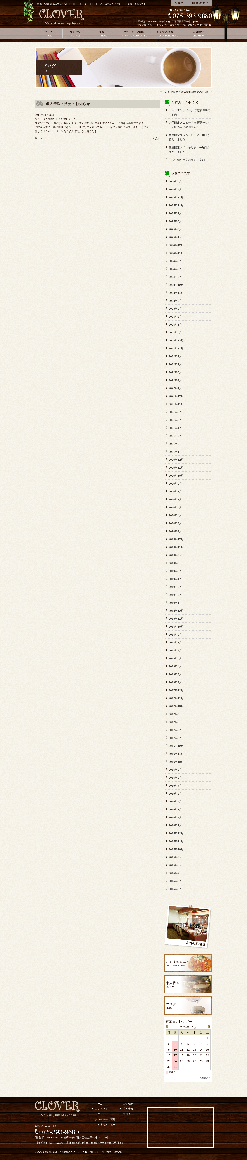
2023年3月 (175, 324)
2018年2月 (175, 682)
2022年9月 (175, 356)
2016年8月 (175, 777)
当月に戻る (205, 1078)
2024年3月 (175, 276)
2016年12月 (176, 745)
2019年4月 (175, 578)
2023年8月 (175, 308)
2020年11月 (176, 467)
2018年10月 (176, 626)
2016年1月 (175, 825)
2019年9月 (175, 555)
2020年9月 (175, 483)
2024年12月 (176, 245)
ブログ (179, 3)
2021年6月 (175, 419)
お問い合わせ (199, 3)
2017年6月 (175, 729)
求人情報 (128, 1108)
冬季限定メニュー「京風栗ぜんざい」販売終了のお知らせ (189, 125)
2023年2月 (175, 332)
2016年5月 (175, 801)
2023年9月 (175, 300)
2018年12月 (176, 610)
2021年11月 (176, 404)
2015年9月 (175, 857)
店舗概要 (198, 33)
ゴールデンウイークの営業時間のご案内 (189, 112)
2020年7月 (175, 499)
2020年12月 (176, 459)
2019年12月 (176, 539)
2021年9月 (175, 412)
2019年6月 (175, 571)
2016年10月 (176, 761)
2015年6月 (175, 881)
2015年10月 (176, 849)
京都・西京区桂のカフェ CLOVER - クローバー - (77, 1152)
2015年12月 (176, 833)
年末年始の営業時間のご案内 (187, 159)
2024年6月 (175, 268)
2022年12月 (176, 340)
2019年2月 (175, 594)
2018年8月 (175, 642)
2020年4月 (175, 515)
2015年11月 (176, 841)
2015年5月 (175, 888)
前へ (37, 138)
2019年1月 (175, 602)
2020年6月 (175, 507)
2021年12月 (176, 396)
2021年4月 (175, 427)
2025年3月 (175, 229)
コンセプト (76, 33)
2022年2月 (175, 380)
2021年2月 (175, 443)
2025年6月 (175, 221)
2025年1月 (175, 237)
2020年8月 (175, 491)
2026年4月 (175, 181)
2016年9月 (175, 769)
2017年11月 (176, 698)
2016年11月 (176, 753)
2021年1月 (175, 451)
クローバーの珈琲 (134, 33)
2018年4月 (175, 666)
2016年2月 (175, 817)
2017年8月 (175, 722)
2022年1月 (175, 388)
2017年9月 (175, 714)
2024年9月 (175, 261)
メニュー (104, 33)
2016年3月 (175, 809)
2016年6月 (175, 793)
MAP (196, 21)
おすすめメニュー (167, 33)
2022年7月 (175, 364)
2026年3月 (175, 189)
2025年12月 (176, 197)
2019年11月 (176, 547)
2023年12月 (176, 284)
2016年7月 (175, 785)
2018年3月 (175, 674)
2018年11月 (176, 618)
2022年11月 (176, 348)
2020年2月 (175, 531)
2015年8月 (175, 865)
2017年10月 (176, 706)
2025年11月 (176, 205)
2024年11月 (176, 253)
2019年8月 (175, 563)
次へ (157, 138)
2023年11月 (176, 292)
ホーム (49, 33)
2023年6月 (175, 316)
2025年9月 (175, 213)
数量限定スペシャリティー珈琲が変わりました (189, 137)
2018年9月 (175, 634)
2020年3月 (175, 523)
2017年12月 (176, 690)
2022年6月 (175, 372)
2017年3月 (175, 737)
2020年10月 (176, 475)
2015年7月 (175, 873)
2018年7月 (175, 650)
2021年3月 (175, 435)
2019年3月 (175, 586)
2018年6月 (175, 658)
